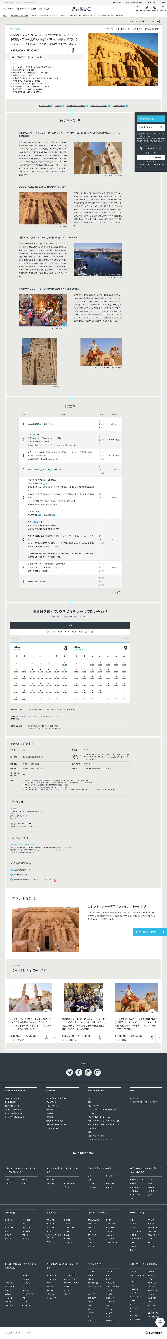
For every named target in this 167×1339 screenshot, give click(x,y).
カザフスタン (135, 1187)
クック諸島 (50, 1287)
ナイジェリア (111, 1283)
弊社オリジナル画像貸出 (55, 1121)
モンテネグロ (69, 1228)
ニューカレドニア (70, 1275)
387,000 (64, 693)
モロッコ (25, 1279)
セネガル (109, 1294)
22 (64, 683)
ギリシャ (25, 1290)
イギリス (133, 1246)
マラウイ (109, 1272)
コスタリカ (134, 1308)
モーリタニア (111, 1320)
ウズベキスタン (153, 1180)
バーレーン (9, 1298)
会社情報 (49, 1109)
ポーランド (50, 1224)
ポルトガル (152, 1231)
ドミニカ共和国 (135, 1319)
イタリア (133, 1224)
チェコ (66, 1235)
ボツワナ (91, 1279)
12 (74, 632)
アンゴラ (91, 1272)
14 (56, 676)
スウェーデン (111, 1224)
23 (16, 690)
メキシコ (151, 1294)
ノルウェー (110, 1235)
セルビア (67, 1220)
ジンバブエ (110, 1317)
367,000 (124, 665)
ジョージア (92, 1224)
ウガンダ (109, 1309)
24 (24, 690)
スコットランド (153, 1235)
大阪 (70, 625)
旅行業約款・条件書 (12, 1106)
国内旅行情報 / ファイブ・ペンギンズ (143, 1102)
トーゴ (108, 1305)
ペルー (24, 1224)
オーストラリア (52, 1275)
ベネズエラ (26, 1220)
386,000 (16, 672)
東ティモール (110, 1184)
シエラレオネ (111, 1298)
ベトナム (25, 1184)
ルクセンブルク (135, 1239)
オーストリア (51, 1231)
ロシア (108, 1220)
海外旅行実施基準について (14, 1117)
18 (32, 683)
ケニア (90, 1313)
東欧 (89, 1102)
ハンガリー (50, 1228)
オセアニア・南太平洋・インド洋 (100, 1140)
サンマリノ (152, 1224)
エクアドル (9, 1220)
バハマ (132, 1285)
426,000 (16, 679)
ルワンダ (109, 1290)
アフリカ (91, 1113)
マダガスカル (93, 1320)
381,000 (24, 672)
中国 (131, 1198)
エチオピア (92, 1298)
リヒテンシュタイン (137, 1231)
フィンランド (93, 1239)
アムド (150, 1184)
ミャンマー (9, 1180)
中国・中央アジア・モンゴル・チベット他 (103, 1121)
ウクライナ (110, 1231)
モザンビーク (111, 1275)
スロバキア (68, 1243)
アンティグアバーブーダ (137, 1276)
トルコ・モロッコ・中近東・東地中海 (102, 1109)
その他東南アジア (94, 1128)
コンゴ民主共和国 (94, 1287)
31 (24, 697)
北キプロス (9, 1283)
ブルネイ (91, 1184)
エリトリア (92, 1294)
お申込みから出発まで (13, 1098)
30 (16, 697)
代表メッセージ (52, 1106)
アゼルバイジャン (94, 1220)
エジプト (8, 1290)
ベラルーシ (92, 1246)
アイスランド (93, 1243)
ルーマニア (68, 1239)
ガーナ (90, 1305)
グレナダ (151, 1272)
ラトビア (91, 1228)
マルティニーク (153, 1290)
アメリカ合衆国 (153, 1317)
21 (56, 683)
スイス (150, 1243)
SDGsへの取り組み (53, 1128)
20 (48, 683)
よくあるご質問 (10, 1102)
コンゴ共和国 (93, 1283)
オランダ (133, 1235)
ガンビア (91, 1302)
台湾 (89, 1176)
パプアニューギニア (71, 1283)
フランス (151, 1220)
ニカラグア (152, 1298)
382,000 (16, 700)
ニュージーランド (70, 1279)
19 (40, 683)
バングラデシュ (69, 1184)
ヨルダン (25, 1275)
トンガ (66, 1290)
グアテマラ (152, 1275)
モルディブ (50, 1294)
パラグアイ (26, 1228)
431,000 (64, 679)
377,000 (76, 679)
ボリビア (8, 1235)
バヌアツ (67, 1294)
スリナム (25, 1239)
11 (67, 632)
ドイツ (132, 1250)
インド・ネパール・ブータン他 (99, 1117)
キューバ (133, 1312)
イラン (24, 1298)
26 (40, 690)
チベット (133, 1184)
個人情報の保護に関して (22, 870)
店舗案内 (49, 1113)
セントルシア (152, 1309)
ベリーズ (133, 1293)
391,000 (64, 665)
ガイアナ (8, 1239)
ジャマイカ (152, 1287)
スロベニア (68, 1231)
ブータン (67, 1187)
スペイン (133, 1243)
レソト (90, 1317)
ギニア (90, 1309)
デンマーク (110, 1228)
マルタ (132, 1220)
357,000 (92, 665)
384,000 (56, 686)
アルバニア (68, 1224)
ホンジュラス (152, 1283)
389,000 (64, 686)
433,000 (64, 672)
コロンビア (26, 1231)
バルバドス (134, 1289)
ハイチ (150, 1279)
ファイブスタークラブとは (26, 9)
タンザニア (110, 1302)
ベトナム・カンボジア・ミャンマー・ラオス (104, 1124)
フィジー (49, 1290)
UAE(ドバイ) (26, 1305)
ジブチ (90, 1290)
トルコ (7, 1275)
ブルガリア (50, 1220)
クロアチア (50, 1241)
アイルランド (152, 1228)
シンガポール (111, 1176)
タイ (107, 1180)
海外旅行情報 (135, 1098)
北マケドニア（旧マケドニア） (53, 1236)
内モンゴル (134, 1191)
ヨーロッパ (92, 1098)
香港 (89, 1180)
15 (64, 676)
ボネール (133, 1300)
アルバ (132, 1282)
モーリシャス (51, 1298)
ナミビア (109, 1279)
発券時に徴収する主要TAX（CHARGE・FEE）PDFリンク (32, 879)
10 (60, 632)
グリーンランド (111, 1243)
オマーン (8, 1279)
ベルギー (151, 1239)
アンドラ (151, 1246)
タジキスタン (135, 1195)
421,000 (24, 679)
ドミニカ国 (134, 1316)
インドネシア (93, 1187)
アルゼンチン (9, 1228)
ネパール (67, 1180)
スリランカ (50, 1184)
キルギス (151, 1187)
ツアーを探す (8, 9)
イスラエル (26, 1302)
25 (32, 690)
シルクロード (152, 1191)
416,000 (24, 686)
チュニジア (26, 1283)
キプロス (25, 1287)
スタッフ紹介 (44, 9)
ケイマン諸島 (51, 1279)
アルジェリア (9, 1287)
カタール (8, 1302)
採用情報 (49, 1117)
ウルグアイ (9, 1224)
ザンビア (109, 1313)
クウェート (9, 1305)
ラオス (24, 1180)
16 (16, 683)
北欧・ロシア (93, 1106)
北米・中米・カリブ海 (96, 1136)
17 (24, 683)
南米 (89, 1132)
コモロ (48, 1283)
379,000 (32, 686)
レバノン (8, 1294)
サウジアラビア (28, 1294)
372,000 (84, 679)
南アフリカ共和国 (112, 1287)
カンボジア (9, 1184)
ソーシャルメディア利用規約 (56, 1124)
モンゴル (151, 1195)
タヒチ (66, 1287)
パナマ (150, 1302)
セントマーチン (153, 1313)
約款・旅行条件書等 (20, 874)
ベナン (90, 1275)
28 (56, 690)
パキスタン (50, 1180)
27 (48, 690)
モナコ (132, 1228)
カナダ (132, 1304)
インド (48, 1187)
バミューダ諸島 (135, 1297)
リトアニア (110, 1239)
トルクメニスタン (136, 1180)
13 (48, 676)
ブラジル (25, 1235)
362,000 (24, 700)
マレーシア (110, 1187)
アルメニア (92, 1235)
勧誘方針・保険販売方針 (13, 1109)
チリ (6, 1231)
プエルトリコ (152, 1305)
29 (64, 690)
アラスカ (133, 1272)
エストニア (92, 1231)
